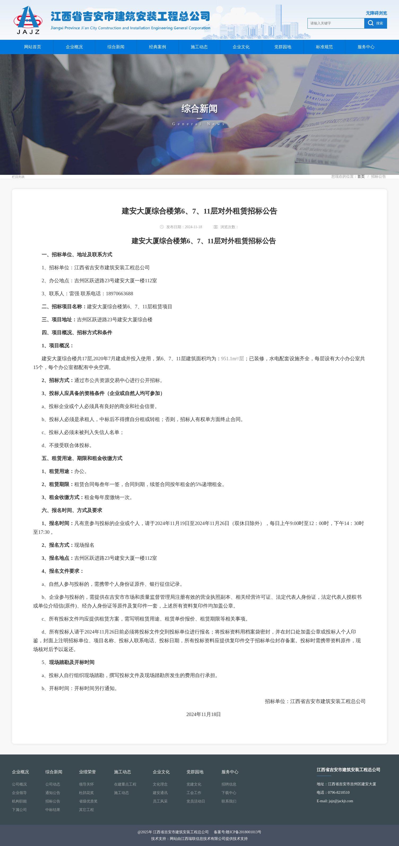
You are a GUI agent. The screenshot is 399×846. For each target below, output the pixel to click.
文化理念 (160, 784)
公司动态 (52, 784)
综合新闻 (115, 47)
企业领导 (19, 793)
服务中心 (366, 47)
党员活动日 (196, 801)
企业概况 (74, 47)
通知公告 (52, 793)
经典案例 (157, 47)
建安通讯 (160, 793)
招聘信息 (229, 784)
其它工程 (86, 810)
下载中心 (229, 793)
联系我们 (229, 801)
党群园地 (282, 47)
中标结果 (52, 810)
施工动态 (199, 47)
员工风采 (160, 801)
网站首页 (32, 47)
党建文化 (194, 784)
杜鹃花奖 (86, 793)
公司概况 (19, 784)
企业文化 (241, 47)
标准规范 (324, 47)
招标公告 (52, 801)
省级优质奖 (88, 801)
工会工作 (194, 793)
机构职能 (19, 801)
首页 (361, 177)
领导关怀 (86, 784)
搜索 (375, 23)
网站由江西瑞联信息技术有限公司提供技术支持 (209, 839)
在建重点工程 (125, 784)
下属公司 (19, 810)
